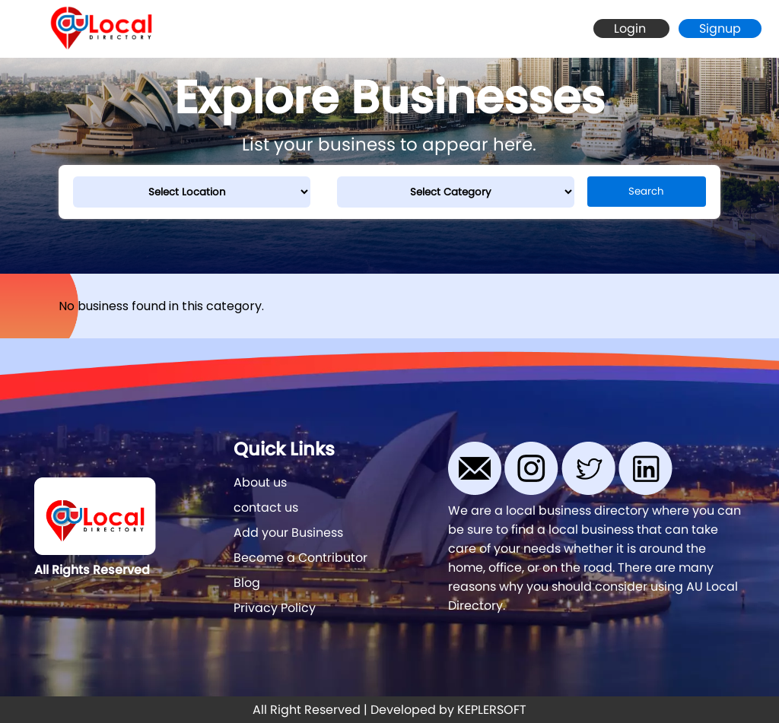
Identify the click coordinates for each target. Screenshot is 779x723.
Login (631, 28)
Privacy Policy (275, 608)
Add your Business (288, 532)
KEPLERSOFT (491, 709)
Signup (720, 28)
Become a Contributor (300, 557)
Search (646, 191)
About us (260, 482)
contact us (266, 507)
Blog (247, 582)
